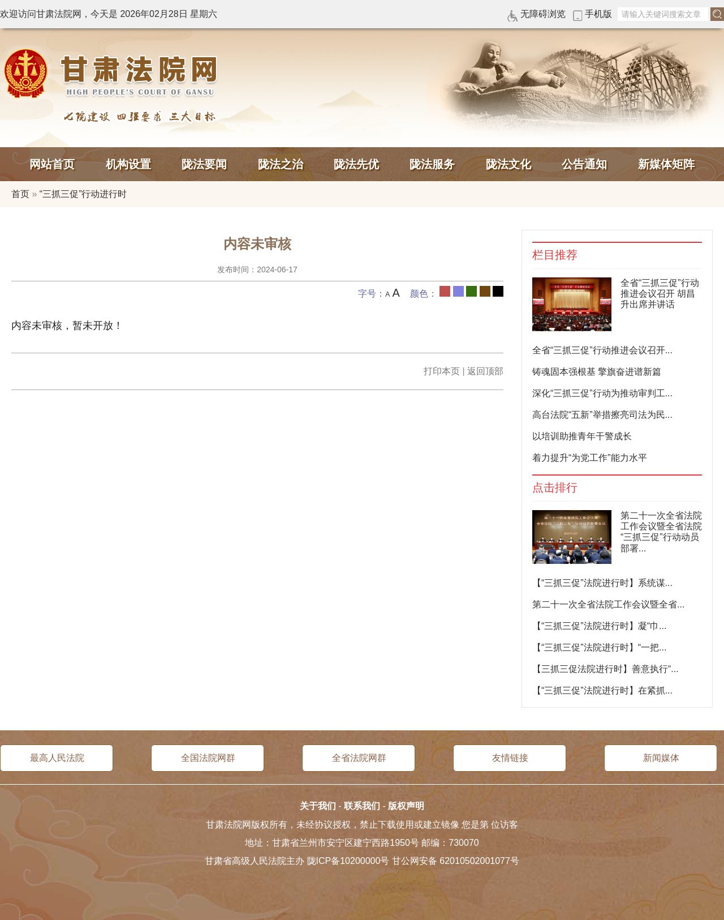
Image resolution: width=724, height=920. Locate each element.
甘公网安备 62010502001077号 (455, 861)
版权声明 (406, 806)
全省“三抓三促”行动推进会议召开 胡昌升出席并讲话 (659, 293)
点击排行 (555, 488)
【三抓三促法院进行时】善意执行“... (605, 669)
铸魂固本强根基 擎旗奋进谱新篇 (596, 371)
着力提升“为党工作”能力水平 (589, 458)
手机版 (598, 14)
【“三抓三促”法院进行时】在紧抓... (602, 690)
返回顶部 (485, 371)
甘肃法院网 (113, 73)
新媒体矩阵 (666, 164)
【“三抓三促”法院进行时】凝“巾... (599, 626)
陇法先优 (356, 164)
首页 (20, 194)
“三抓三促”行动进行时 (83, 194)
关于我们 (318, 806)
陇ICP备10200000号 (348, 861)
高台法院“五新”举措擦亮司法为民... (602, 415)
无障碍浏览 (543, 14)
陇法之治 (280, 164)
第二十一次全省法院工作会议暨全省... (608, 604)
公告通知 (584, 164)
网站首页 (52, 164)
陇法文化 (508, 164)
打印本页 (442, 371)
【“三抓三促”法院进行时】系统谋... (602, 583)
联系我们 (362, 806)
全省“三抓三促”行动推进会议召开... (602, 350)
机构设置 (128, 164)
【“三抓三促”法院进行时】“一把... (599, 647)
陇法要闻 (204, 164)
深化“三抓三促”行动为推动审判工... (602, 393)
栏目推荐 (555, 255)
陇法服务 (432, 164)
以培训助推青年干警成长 (582, 436)
